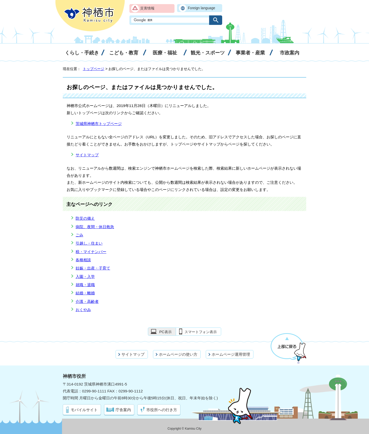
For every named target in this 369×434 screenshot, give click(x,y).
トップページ (93, 69)
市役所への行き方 (161, 410)
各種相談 (83, 260)
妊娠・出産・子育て (93, 268)
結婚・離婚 (85, 293)
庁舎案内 (123, 410)
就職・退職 (85, 285)
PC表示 (165, 332)
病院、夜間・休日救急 (95, 227)
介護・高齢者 (87, 301)
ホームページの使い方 (178, 354)
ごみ (79, 235)
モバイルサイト (84, 410)
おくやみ (83, 309)
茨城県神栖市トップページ (99, 123)
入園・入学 (85, 276)
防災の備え (85, 218)
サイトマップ (87, 155)
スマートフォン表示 (200, 332)
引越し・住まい (89, 243)
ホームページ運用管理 (231, 354)
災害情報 (147, 8)
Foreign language (201, 8)
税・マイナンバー (91, 251)
